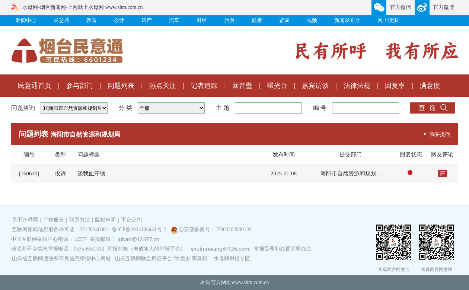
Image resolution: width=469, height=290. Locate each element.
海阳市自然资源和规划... (350, 173)
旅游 (229, 20)
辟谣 (284, 20)
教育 (91, 20)
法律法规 (357, 85)
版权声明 (105, 220)
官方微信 (400, 7)
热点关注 (162, 85)
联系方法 (79, 220)
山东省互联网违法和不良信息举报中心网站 (61, 258)
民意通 (61, 20)
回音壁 (242, 85)
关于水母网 (25, 220)
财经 (202, 20)
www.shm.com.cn (250, 282)
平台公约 (131, 220)
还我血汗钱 (91, 173)
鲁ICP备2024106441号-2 (140, 229)
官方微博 (443, 7)
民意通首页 (34, 85)
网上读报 (387, 20)
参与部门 (79, 85)
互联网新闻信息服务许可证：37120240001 (60, 229)
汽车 (174, 20)
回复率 (395, 85)
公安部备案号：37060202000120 (215, 229)
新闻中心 (26, 20)
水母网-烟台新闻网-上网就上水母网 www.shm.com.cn (82, 7)
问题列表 (121, 85)
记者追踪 (204, 85)
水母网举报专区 (232, 258)
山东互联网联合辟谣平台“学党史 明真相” (162, 258)
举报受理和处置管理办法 (282, 249)
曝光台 (277, 85)
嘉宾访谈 (315, 85)
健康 (257, 20)
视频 (312, 20)
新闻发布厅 (347, 20)
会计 (119, 20)
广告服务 (53, 220)
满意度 (430, 85)
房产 (146, 20)
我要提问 (440, 134)
